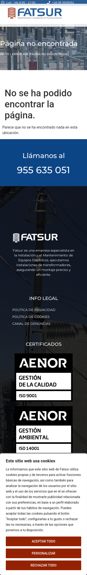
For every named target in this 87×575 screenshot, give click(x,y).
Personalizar (43, 553)
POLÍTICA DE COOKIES (31, 317)
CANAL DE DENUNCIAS (31, 324)
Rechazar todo (44, 565)
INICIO (4, 49)
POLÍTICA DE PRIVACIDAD (33, 310)
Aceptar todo (43, 541)
